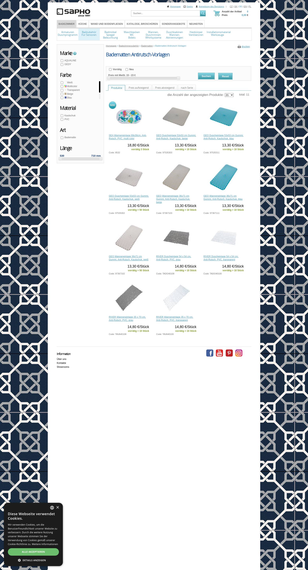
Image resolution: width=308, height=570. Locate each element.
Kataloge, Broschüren (142, 24)
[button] (33, 560)
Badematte (70, 137)
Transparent (72, 90)
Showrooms (63, 367)
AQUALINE (70, 60)
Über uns (61, 359)
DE (240, 6)
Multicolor (70, 86)
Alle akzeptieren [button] (33, 551)
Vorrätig (117, 69)
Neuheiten (196, 24)
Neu (131, 69)
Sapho (190, 6)
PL (250, 6)
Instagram (238, 353)
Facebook (209, 353)
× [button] (57, 507)
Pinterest (229, 353)
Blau (68, 97)
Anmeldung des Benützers (211, 6)
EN (245, 6)
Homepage (175, 6)
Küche (82, 24)
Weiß (68, 82)
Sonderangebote (173, 24)
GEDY (67, 64)
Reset (225, 76)
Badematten (147, 46)
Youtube (219, 353)
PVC (66, 119)
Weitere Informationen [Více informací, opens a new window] (45, 544)
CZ (231, 6)
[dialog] (33, 534)
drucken (246, 46)
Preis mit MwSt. (117, 75)
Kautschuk (69, 115)
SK (235, 6)
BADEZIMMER (66, 24)
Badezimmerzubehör (129, 46)
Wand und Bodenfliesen (107, 24)
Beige (68, 94)
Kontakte (61, 363)
